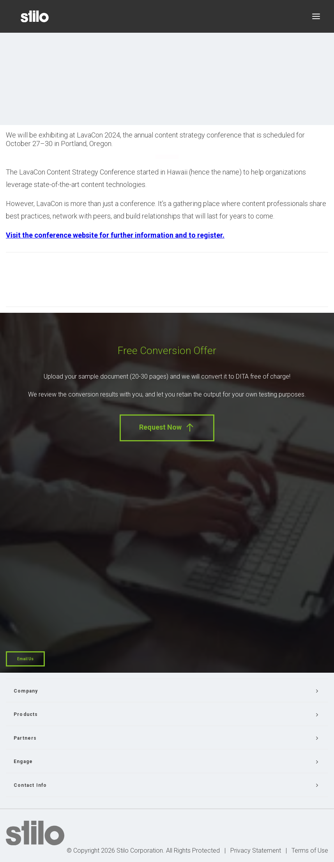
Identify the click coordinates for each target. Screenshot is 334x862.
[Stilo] (34, 16)
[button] (316, 16)
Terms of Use (310, 850)
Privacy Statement (255, 850)
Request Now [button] (167, 427)
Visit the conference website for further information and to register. (115, 235)
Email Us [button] (25, 659)
